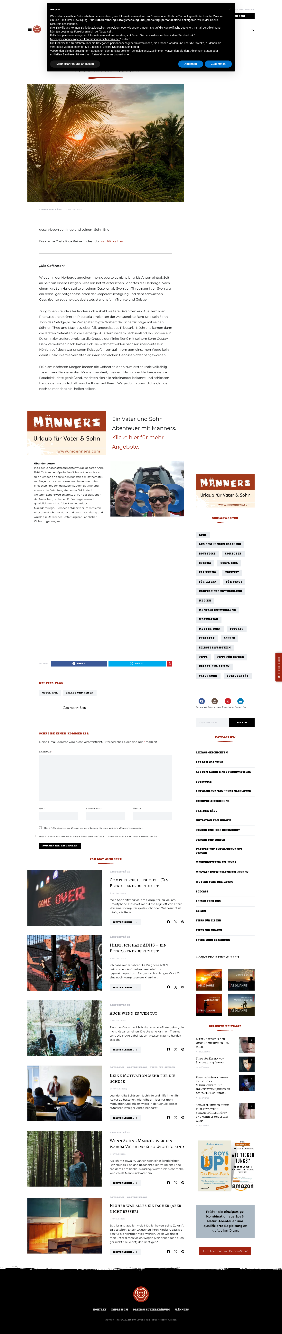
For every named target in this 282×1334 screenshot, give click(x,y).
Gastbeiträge (52, 209)
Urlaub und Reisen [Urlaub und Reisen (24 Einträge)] (214, 666)
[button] (230, 9)
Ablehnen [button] (190, 63)
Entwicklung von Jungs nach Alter (223, 791)
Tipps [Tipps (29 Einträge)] (203, 657)
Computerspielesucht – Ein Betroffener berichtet (139, 883)
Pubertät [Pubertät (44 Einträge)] (207, 638)
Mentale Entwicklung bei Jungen (222, 872)
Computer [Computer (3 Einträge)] (233, 553)
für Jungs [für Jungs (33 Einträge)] (234, 582)
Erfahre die (225, 1212)
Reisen (201, 911)
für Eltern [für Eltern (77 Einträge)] (208, 582)
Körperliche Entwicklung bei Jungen (219, 851)
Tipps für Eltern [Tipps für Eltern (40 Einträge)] (230, 657)
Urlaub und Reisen (79, 693)
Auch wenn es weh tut (133, 1013)
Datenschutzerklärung (151, 1309)
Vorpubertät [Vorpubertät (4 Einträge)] (238, 676)
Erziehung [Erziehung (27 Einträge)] (207, 572)
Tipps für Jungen (162, 1067)
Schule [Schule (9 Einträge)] (229, 638)
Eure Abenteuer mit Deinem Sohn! (225, 1251)
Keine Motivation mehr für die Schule (142, 1078)
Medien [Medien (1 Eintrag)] (205, 600)
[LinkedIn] (240, 703)
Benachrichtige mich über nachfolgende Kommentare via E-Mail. (72, 836)
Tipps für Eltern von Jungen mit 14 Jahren (210, 1060)
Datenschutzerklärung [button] (125, 46)
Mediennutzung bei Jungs (216, 862)
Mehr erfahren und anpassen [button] (75, 63)
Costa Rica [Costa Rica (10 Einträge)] (229, 563)
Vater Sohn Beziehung (213, 940)
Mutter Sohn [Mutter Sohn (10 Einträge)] (210, 629)
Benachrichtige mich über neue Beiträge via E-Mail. (134, 836)
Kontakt (100, 1309)
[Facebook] (201, 703)
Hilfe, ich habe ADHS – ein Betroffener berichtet (138, 948)
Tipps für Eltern (208, 920)
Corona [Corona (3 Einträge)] (205, 563)
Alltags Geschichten (212, 752)
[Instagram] (214, 703)
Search (242, 722)
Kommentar (45, 751)
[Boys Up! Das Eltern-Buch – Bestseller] (225, 1166)
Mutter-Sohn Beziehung (214, 882)
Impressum (119, 1309)
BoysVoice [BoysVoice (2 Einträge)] (207, 553)
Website (137, 808)
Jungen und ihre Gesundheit (218, 830)
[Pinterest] (228, 703)
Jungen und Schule (210, 840)
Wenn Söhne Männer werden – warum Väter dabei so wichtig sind (147, 1143)
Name (42, 808)
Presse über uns (208, 901)
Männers (182, 1309)
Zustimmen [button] (218, 63)
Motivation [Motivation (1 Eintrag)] (208, 619)
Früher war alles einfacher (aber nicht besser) (145, 1208)
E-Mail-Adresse (94, 808)
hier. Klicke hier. (112, 241)
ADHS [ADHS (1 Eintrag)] (203, 535)
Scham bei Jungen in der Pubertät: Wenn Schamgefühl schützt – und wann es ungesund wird (212, 1113)
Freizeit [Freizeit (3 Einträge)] (232, 572)
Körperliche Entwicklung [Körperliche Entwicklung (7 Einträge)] (220, 591)
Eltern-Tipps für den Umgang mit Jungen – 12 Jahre (212, 1043)
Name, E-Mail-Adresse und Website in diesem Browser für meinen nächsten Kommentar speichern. (93, 828)
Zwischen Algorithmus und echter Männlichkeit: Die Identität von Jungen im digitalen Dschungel (213, 1085)
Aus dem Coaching (209, 762)
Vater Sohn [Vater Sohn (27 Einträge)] (208, 676)
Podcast (202, 891)
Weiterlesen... (123, 922)
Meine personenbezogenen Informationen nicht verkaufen (85, 39)
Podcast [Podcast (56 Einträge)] (236, 629)
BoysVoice (117, 1067)
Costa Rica (50, 693)
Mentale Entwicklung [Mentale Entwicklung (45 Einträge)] (217, 610)
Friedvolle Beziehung (213, 801)
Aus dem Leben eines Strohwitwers (223, 772)
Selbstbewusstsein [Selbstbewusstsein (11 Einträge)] (215, 647)
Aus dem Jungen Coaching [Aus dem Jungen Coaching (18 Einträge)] (220, 544)
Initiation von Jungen (213, 820)
